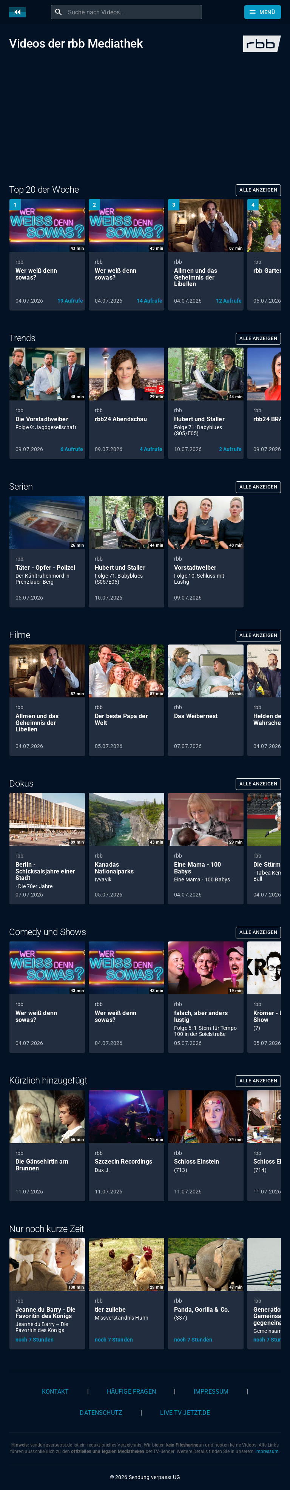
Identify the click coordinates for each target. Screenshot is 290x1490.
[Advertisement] (145, 125)
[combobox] (134, 12)
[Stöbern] (262, 12)
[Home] (19, 12)
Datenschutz (101, 1412)
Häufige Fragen (131, 1391)
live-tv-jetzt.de (185, 1412)
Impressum (211, 1391)
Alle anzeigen (258, 190)
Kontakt (55, 1391)
